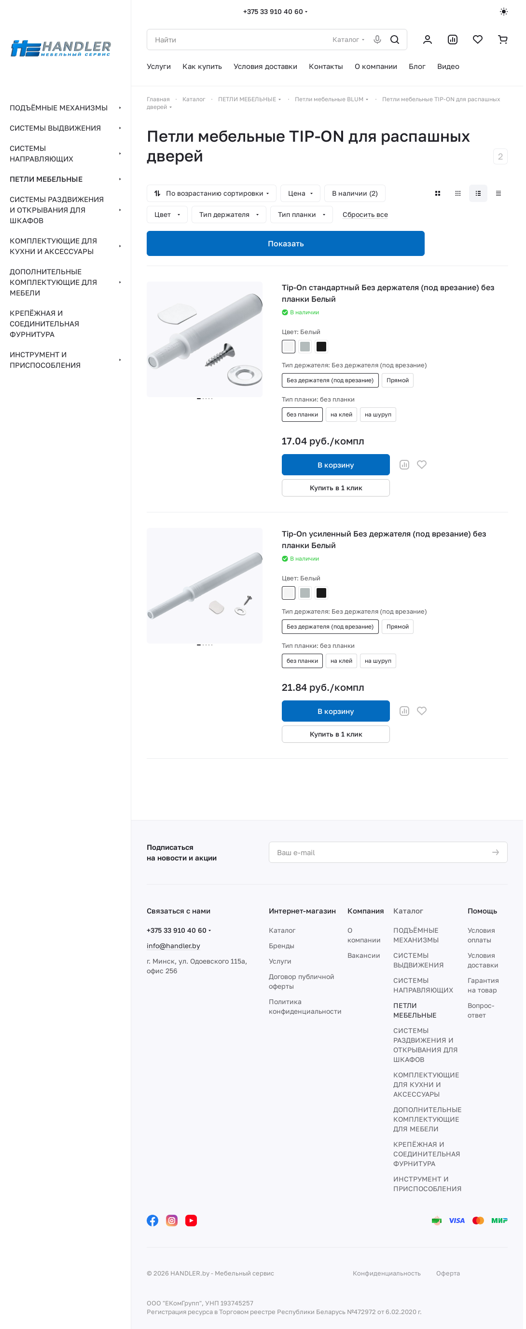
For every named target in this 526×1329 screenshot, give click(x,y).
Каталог (282, 930)
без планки (302, 414)
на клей (341, 414)
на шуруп (378, 414)
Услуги (280, 961)
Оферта (448, 1273)
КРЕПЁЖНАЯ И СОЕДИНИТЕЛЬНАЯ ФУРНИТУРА (426, 1154)
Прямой (398, 380)
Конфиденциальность (387, 1273)
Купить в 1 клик (336, 487)
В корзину (336, 464)
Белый (288, 346)
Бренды (281, 945)
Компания (365, 910)
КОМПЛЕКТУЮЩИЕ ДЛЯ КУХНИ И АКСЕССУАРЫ (426, 1084)
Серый (305, 346)
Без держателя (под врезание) (330, 380)
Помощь (482, 910)
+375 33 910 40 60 (273, 11)
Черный (321, 346)
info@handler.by (173, 945)
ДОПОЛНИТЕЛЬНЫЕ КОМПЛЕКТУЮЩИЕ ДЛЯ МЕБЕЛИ (427, 1119)
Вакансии (363, 955)
